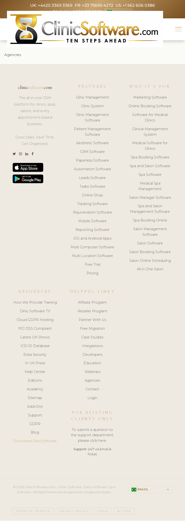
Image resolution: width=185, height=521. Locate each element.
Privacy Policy (74, 512)
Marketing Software (150, 98)
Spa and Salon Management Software (150, 210)
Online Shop (92, 196)
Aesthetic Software (92, 144)
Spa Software (150, 175)
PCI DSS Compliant (35, 329)
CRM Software (92, 152)
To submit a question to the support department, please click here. (92, 436)
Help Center (35, 372)
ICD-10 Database (35, 346)
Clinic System (92, 107)
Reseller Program (92, 312)
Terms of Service (33, 512)
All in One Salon (150, 270)
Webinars (92, 372)
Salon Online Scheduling (150, 261)
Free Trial (92, 265)
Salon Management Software (150, 232)
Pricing (92, 274)
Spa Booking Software (150, 158)
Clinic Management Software (92, 118)
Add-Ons (35, 407)
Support (35, 416)
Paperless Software (92, 161)
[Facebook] (32, 154)
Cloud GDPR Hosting (35, 320)
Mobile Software (92, 222)
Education (92, 364)
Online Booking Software (150, 107)
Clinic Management (92, 98)
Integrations (92, 346)
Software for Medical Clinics (150, 118)
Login (92, 398)
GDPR (34, 424)
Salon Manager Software (150, 198)
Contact (92, 390)
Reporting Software (92, 230)
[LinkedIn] (26, 154)
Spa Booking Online (150, 221)
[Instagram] (20, 154)
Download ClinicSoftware (35, 442)
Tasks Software (92, 187)
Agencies (92, 381)
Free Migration (92, 329)
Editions (35, 381)
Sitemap (35, 398)
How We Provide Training (35, 303)
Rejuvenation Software (92, 213)
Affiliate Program (92, 303)
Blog (35, 433)
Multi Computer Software (92, 248)
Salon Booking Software (150, 252)
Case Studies (92, 338)
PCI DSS (124, 512)
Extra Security (34, 355)
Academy (35, 390)
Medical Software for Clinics (150, 147)
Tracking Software (92, 204)
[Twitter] (14, 154)
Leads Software (92, 178)
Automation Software (92, 170)
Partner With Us (92, 320)
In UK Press (35, 364)
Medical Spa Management (150, 187)
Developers (92, 355)
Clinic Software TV (35, 312)
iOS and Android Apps (92, 239)
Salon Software (150, 244)
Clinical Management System (150, 132)
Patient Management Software (92, 132)
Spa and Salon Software (150, 166)
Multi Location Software (92, 256)
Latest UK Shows (35, 338)
